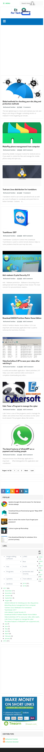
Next (26, 470)
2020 (40, 579)
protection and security (28, 572)
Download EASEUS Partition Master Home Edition (22, 318)
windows (9, 584)
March (7, 633)
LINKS (25, 556)
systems (9, 579)
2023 (40, 566)
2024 (40, 561)
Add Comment (28, 150)
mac (7, 566)
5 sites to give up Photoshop (18, 528)
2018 (24, 586)
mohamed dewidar (12, 742)
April (6, 631)
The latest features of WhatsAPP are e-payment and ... (22, 621)
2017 (5, 588)
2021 (40, 575)
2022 (40, 570)
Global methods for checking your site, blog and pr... (22, 603)
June (6, 626)
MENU (8, 3)
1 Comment (27, 107)
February (8, 636)
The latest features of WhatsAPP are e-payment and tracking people (19, 450)
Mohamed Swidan (11, 739)
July (6, 624)
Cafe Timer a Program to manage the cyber (20, 406)
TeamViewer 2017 (9, 232)
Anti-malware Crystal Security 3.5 (16, 275)
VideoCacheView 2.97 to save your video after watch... (22, 617)
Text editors (27, 579)
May (6, 629)
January (7, 638)
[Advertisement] (22, 51)
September (8, 598)
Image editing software (11, 557)
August (7, 600)
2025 (40, 557)
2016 (5, 641)
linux (24, 561)
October (7, 595)
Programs (10, 571)
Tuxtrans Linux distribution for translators (20, 189)
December (8, 591)
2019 (24, 583)
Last (32, 470)
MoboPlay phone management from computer (21, 146)
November (8, 593)
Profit (25, 566)
